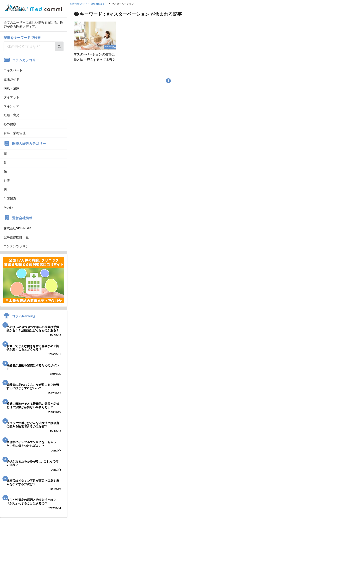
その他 (8, 207)
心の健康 (10, 124)
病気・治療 (11, 88)
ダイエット (11, 97)
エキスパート (13, 70)
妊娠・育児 (11, 115)
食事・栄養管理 (15, 133)
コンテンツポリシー (18, 246)
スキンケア (11, 106)
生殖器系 (10, 198)
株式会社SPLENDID (17, 228)
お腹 (7, 180)
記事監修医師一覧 (16, 237)
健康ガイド (11, 79)
